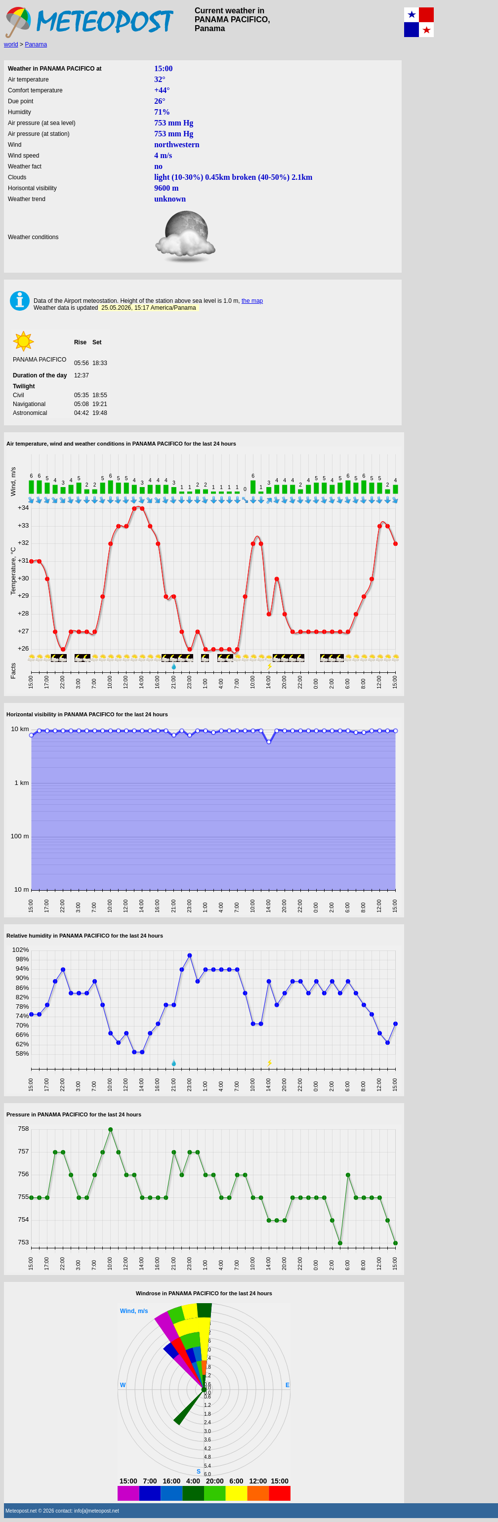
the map (252, 300)
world (11, 44)
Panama (36, 44)
